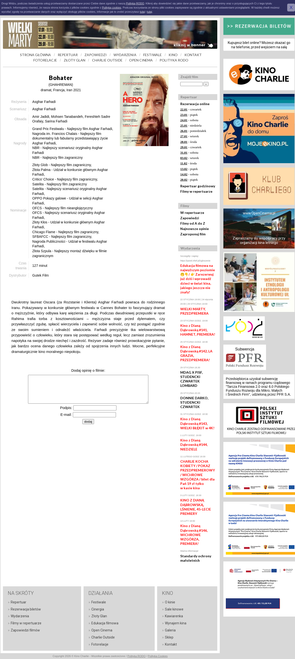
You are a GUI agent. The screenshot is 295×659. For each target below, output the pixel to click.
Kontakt (171, 644)
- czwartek (190, 109)
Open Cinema (101, 630)
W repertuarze (192, 212)
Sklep (169, 637)
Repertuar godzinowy (197, 186)
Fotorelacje (99, 644)
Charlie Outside (103, 637)
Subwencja (244, 349)
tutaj (142, 11)
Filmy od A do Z (192, 223)
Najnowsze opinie (194, 229)
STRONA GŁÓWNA (35, 55)
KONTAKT (193, 55)
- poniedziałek (193, 131)
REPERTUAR (68, 55)
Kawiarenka (174, 616)
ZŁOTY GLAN (74, 60)
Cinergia (97, 609)
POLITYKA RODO (174, 60)
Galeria (170, 630)
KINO (173, 55)
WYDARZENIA (125, 55)
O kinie (170, 602)
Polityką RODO (135, 3)
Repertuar (18, 602)
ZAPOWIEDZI (96, 55)
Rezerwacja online (194, 104)
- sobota (189, 120)
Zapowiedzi (189, 218)
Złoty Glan (99, 616)
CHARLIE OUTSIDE (107, 60)
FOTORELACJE (45, 60)
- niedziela (190, 125)
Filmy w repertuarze (196, 191)
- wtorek (189, 136)
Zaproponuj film (193, 234)
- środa (188, 142)
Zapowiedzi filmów (25, 630)
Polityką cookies (111, 7)
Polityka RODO (136, 656)
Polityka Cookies (158, 656)
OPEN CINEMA (141, 60)
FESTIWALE (152, 55)
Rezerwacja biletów (26, 609)
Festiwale (98, 602)
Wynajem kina (175, 623)
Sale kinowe (174, 609)
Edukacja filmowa (104, 623)
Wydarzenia (20, 616)
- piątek (189, 115)
